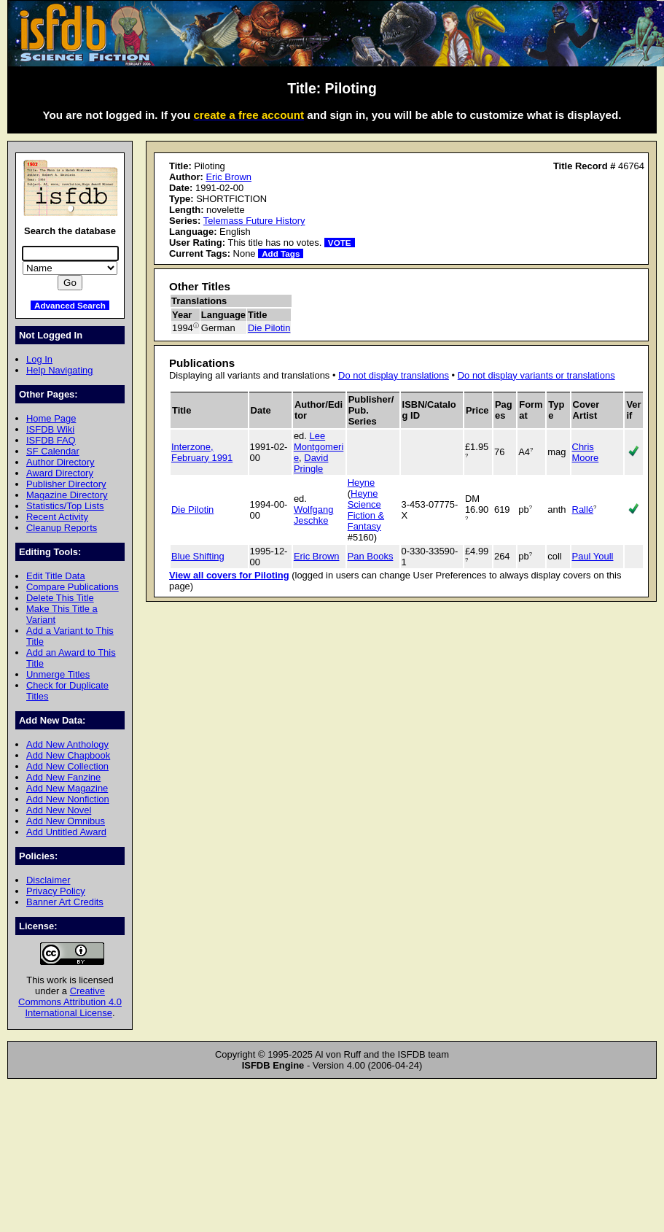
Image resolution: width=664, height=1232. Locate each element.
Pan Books (371, 556)
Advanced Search (70, 305)
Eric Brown (228, 176)
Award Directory (59, 473)
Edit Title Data (55, 575)
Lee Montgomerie (318, 446)
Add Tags (281, 253)
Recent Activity (57, 516)
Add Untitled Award (66, 831)
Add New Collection (67, 766)
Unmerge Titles (58, 674)
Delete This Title (60, 597)
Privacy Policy (55, 891)
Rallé (583, 509)
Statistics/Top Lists (65, 505)
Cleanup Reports (61, 527)
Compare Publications (72, 586)
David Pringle (311, 463)
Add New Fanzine (63, 777)
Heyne (361, 482)
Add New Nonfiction (67, 799)
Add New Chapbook (68, 755)
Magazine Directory (67, 494)
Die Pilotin (269, 327)
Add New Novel (58, 810)
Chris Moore (585, 452)
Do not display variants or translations (536, 375)
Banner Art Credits (64, 901)
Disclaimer (48, 880)
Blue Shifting (197, 556)
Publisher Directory (66, 484)
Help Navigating (59, 370)
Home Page (51, 418)
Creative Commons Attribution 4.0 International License (70, 1001)
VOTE (339, 242)
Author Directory (60, 462)
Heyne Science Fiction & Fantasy (366, 510)
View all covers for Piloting (229, 575)
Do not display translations (393, 375)
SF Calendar (52, 451)
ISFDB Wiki (50, 429)
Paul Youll (593, 556)
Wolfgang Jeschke (314, 515)
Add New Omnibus (65, 820)
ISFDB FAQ (51, 440)
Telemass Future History (254, 220)
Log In (39, 359)
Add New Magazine (67, 788)
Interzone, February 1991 (202, 452)
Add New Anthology (67, 744)
